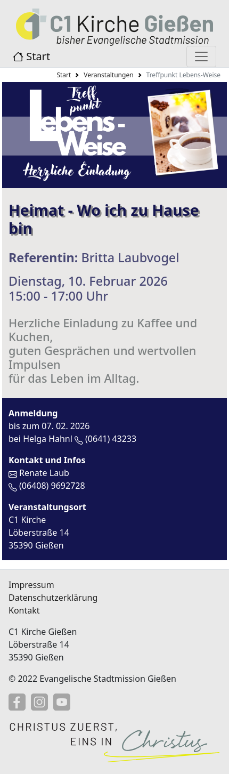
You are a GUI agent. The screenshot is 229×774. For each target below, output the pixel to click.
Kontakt (24, 610)
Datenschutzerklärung (53, 597)
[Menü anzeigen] (201, 56)
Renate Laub (44, 473)
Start (31, 56)
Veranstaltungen (108, 74)
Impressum (31, 585)
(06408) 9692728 (52, 485)
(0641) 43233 (110, 439)
